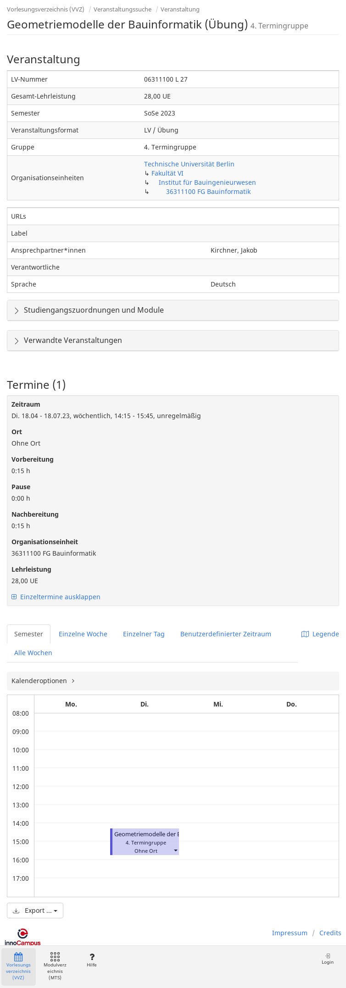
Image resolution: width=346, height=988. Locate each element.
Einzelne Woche (83, 633)
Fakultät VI (167, 173)
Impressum (289, 932)
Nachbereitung (35, 514)
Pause (20, 486)
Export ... (35, 910)
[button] (175, 850)
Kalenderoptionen (40, 680)
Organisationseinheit (44, 541)
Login (328, 959)
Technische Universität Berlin (189, 164)
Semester (28, 633)
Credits (330, 932)
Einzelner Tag (144, 633)
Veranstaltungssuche (122, 9)
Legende (320, 633)
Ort (16, 431)
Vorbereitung (32, 459)
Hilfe (91, 960)
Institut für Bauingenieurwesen (207, 182)
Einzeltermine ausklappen (55, 596)
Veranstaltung (180, 9)
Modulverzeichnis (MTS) (55, 967)
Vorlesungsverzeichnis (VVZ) (45, 9)
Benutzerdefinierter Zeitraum (225, 633)
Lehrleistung (31, 569)
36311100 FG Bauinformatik (208, 191)
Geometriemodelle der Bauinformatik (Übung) (177, 834)
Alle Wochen (33, 652)
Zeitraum (25, 404)
